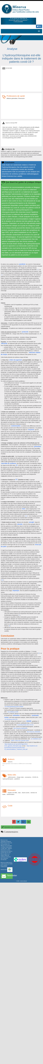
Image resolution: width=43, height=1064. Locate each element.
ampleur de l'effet (12, 792)
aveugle (31, 522)
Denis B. (10, 761)
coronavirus (28, 777)
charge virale (20, 777)
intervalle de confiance (8, 463)
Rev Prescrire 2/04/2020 (33, 732)
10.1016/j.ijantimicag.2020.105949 (14, 706)
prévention (37, 446)
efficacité (4, 343)
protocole (25, 332)
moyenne (31, 429)
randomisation (16, 426)
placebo (19, 524)
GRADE (28, 721)
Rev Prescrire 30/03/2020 (20, 728)
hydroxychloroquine (8, 779)
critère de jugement (15, 360)
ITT (16, 479)
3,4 (26, 516)
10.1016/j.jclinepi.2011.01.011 (25, 725)
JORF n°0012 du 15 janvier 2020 (20, 740)
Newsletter (7, 876)
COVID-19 (35, 777)
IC (17, 465)
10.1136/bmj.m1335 (12, 712)
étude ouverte (25, 792)
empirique (16, 590)
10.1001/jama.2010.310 (11, 719)
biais (23, 508)
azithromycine (11, 777)
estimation (16, 715)
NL (39, 26)
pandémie (22, 264)
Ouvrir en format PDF (11, 123)
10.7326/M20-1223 (36, 739)
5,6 (2, 580)
